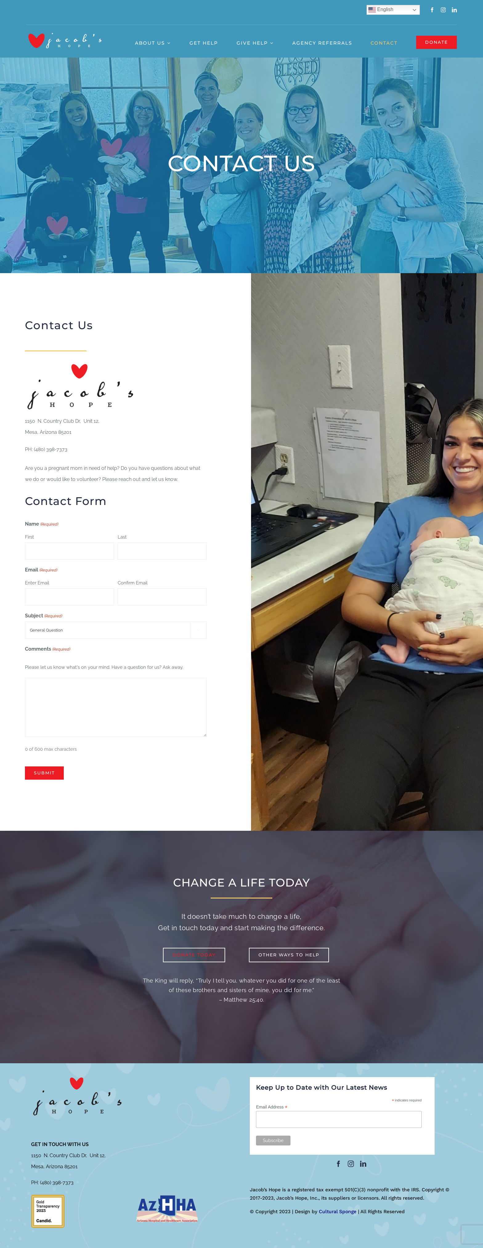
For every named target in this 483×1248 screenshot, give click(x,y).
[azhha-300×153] (167, 1197)
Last (122, 537)
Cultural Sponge (337, 1211)
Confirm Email (133, 583)
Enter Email (37, 583)
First (29, 537)
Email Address (271, 1107)
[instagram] (443, 9)
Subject (43, 616)
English (380, 10)
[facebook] (432, 9)
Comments (47, 649)
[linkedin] (454, 9)
